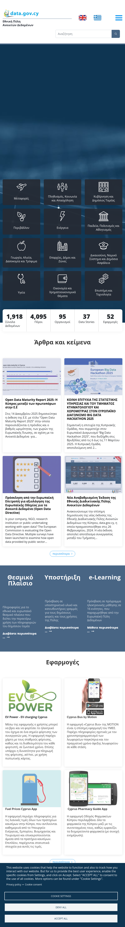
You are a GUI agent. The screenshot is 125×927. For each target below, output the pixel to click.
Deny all (61, 907)
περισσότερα (61, 554)
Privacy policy (13, 884)
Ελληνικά (98, 17)
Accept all (61, 918)
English (83, 17)
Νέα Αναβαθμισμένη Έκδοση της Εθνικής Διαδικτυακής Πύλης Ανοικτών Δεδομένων (91, 501)
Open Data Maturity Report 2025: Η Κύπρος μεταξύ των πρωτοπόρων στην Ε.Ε (31, 403)
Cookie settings (61, 895)
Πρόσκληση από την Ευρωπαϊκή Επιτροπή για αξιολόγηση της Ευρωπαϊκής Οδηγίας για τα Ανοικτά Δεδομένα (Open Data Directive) (29, 505)
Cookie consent (33, 884)
